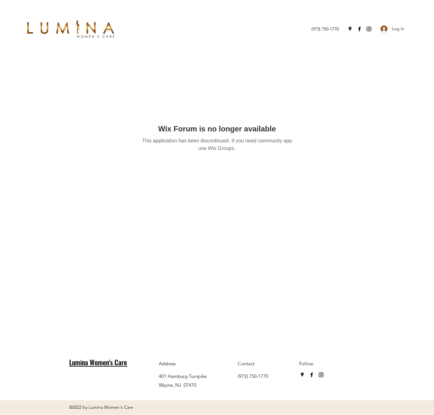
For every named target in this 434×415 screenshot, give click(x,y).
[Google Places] (350, 29)
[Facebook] (359, 29)
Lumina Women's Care (98, 362)
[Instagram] (369, 29)
